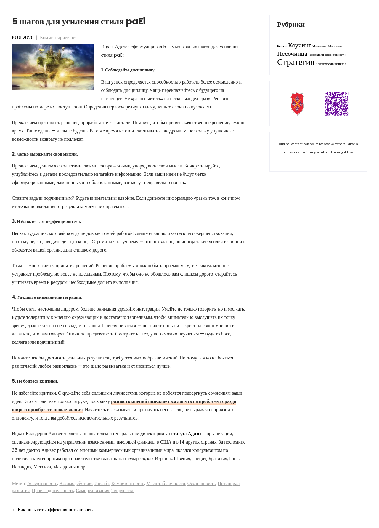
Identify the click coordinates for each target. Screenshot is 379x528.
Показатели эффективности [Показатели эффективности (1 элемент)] (327, 54)
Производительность (53, 490)
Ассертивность (42, 483)
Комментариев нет (58, 37)
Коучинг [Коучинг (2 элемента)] (299, 45)
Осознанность (201, 483)
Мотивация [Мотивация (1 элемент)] (335, 46)
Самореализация (92, 490)
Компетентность (127, 483)
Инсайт (101, 483)
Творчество (122, 490)
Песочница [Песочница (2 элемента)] (292, 53)
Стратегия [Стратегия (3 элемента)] (295, 62)
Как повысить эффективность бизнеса (53, 509)
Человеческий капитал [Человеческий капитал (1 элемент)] (331, 64)
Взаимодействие (75, 483)
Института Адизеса (185, 433)
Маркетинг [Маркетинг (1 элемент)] (319, 46)
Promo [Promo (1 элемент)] (282, 46)
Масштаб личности (165, 483)
